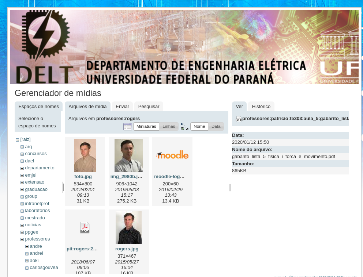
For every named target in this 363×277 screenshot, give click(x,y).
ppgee (31, 232)
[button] (146, 126)
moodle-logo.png (173, 176)
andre (36, 246)
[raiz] (25, 139)
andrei (36, 253)
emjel (30, 175)
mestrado (35, 217)
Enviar (122, 106)
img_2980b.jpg (127, 176)
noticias (33, 224)
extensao (34, 182)
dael (29, 160)
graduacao (36, 189)
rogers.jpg (127, 248)
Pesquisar (149, 106)
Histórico (261, 106)
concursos (35, 153)
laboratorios (37, 210)
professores (37, 239)
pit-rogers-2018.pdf (88, 248)
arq (28, 146)
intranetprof (37, 203)
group (31, 196)
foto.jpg (83, 176)
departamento (39, 167)
